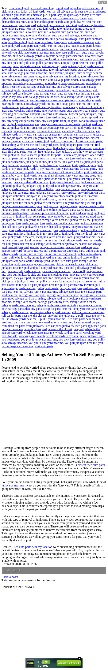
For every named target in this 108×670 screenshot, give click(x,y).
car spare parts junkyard (88, 134)
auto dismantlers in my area (70, 18)
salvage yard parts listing (30, 298)
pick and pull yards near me (23, 271)
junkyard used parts (90, 216)
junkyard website (12, 219)
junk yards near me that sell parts (44, 175)
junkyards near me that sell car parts (47, 226)
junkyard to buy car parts (62, 216)
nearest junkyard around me (47, 247)
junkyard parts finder (91, 206)
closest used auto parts (88, 141)
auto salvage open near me (30, 79)
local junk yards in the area (18, 237)
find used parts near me (22, 151)
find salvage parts (64, 148)
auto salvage (9, 69)
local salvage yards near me (75, 240)
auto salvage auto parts (62, 69)
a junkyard (62, 8)
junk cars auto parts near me (45, 158)
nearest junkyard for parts (17, 250)
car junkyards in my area (22, 127)
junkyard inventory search (58, 196)
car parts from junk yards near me (80, 127)
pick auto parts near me (56, 271)
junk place (54, 161)
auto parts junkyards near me (38, 45)
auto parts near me (47, 49)
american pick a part (43, 15)
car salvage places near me (78, 131)
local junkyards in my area (41, 240)
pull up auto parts (47, 288)
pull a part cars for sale (54, 281)
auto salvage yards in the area (41, 97)
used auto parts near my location (64, 322)
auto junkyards (46, 28)
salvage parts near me (72, 291)
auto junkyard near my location (85, 25)
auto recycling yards (54, 66)
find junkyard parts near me (77, 144)
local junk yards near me (51, 237)
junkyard (18, 185)
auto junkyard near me (51, 25)
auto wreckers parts (53, 110)
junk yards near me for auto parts (76, 168)
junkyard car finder (41, 189)
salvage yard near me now (63, 295)
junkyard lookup (46, 199)
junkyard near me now (47, 202)
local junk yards (96, 233)
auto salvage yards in (71, 93)
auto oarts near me (36, 32)
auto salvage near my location (61, 76)
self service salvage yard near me (50, 312)
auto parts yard (69, 59)
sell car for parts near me (17, 315)
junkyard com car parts (91, 192)
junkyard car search (47, 192)
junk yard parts (93, 161)
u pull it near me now (89, 315)
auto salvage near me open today (21, 76)
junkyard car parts (92, 189)
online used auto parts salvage (69, 260)
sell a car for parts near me (88, 312)
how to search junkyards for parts (41, 155)
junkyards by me (80, 219)
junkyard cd (68, 192)
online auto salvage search (60, 254)
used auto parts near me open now (22, 322)
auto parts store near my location (39, 59)
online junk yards (19, 257)
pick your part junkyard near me (33, 278)
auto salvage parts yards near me (64, 83)
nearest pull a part (45, 250)
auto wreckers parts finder (82, 110)
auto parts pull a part (67, 52)
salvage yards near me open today (57, 305)
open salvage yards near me (37, 264)
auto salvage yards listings (77, 97)
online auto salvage (31, 254)
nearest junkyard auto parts (82, 247)
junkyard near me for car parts (76, 199)
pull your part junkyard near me (79, 288)
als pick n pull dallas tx (16, 15)
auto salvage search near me (38, 86)
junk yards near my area (80, 175)
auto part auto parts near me (66, 32)
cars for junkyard (12, 138)
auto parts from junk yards (51, 42)
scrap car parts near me (57, 308)
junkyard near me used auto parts (22, 206)
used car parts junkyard (59, 325)
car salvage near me (49, 131)
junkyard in (33, 196)
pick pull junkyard (18, 274)
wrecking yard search (32, 336)
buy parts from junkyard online (46, 117)
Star (16, 570)
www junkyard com (92, 336)
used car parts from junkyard (25, 325)
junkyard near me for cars (17, 202)
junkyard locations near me (18, 199)
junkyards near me (27, 223)
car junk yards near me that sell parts (57, 124)
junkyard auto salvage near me (61, 185)
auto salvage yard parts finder (74, 90)
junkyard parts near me (15, 209)
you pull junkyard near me (81, 342)
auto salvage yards (45, 93)
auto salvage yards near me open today (53, 100)
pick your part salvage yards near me (77, 278)
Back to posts (10, 577)
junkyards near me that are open (59, 223)
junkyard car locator (67, 189)
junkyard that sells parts (30, 216)
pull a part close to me (82, 281)
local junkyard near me (81, 237)
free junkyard (46, 151)
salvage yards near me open (18, 305)
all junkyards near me (42, 11)
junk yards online (54, 179)
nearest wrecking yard (70, 250)
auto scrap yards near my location (40, 107)
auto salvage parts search (28, 83)
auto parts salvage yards (27, 56)
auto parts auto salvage (64, 38)
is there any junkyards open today (83, 155)
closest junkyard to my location (54, 141)
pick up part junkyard (66, 274)
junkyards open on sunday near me (30, 230)
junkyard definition (13, 196)
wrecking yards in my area (62, 336)
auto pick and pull (18, 62)
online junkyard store (76, 257)
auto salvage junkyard (62, 73)
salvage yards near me (83, 301)
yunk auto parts (43, 346)
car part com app (48, 127)
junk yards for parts (84, 165)
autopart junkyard (41, 114)
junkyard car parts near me (18, 192)
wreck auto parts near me (38, 332)
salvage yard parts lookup (62, 298)
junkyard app (33, 185)
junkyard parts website (15, 213)
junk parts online (36, 161)
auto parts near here (23, 49)
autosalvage (60, 114)
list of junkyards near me (69, 233)
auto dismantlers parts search (45, 21)
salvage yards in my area (53, 301)
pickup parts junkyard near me (20, 281)
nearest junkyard (18, 247)
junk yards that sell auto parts (30, 182)
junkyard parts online (44, 209)
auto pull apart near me (74, 62)
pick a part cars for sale (70, 264)
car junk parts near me (20, 124)
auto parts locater (68, 45)
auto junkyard (27, 25)
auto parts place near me (39, 52)
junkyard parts (68, 206)
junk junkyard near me (77, 158)
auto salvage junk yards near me (27, 73)
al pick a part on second (84, 8)
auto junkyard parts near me (19, 28)
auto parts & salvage (37, 35)
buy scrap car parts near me (23, 120)
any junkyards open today (73, 15)
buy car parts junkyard (82, 114)
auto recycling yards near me (85, 66)
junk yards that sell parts (65, 182)
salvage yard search (25, 301)
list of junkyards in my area (36, 233)
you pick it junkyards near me (39, 339)
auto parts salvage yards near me (63, 56)
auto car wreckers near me (36, 18)
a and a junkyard (19, 8)
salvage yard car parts (32, 295)
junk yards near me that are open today (59, 172)
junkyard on (50, 206)
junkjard (7, 185)
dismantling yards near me (18, 144)
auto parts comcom (90, 38)
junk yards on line (32, 179)
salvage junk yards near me (40, 291)
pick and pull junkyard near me (43, 267)
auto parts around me (35, 38)
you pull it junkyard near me (46, 342)
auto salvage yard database (38, 90)
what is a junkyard (35, 329)
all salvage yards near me (72, 11)
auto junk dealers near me (79, 21)
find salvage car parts (38, 148)
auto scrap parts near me (70, 103)
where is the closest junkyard (66, 329)
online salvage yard (38, 260)
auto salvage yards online (39, 103)
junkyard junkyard (86, 196)
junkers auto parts (92, 182)
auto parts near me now (74, 49)
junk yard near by (72, 161)
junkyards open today (66, 230)
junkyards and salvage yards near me (46, 219)
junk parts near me (13, 161)
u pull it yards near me (51, 319)
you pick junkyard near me (75, 339)
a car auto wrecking (43, 8)
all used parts (97, 11)
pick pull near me (41, 274)
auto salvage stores (68, 86)
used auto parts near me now (84, 319)
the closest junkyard (45, 315)
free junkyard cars (67, 151)
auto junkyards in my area (72, 28)
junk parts (99, 158)
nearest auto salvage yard (35, 243)
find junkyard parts (46, 144)
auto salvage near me (90, 73)
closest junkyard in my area (40, 138)
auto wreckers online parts (24, 110)
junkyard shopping (81, 213)
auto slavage (70, 107)
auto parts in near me (81, 42)
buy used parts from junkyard (59, 120)
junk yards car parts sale (16, 165)
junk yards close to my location (52, 165)
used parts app (83, 325)
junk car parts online (14, 158)
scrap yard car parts (85, 308)
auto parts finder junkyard (17, 42)
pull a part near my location (77, 284)
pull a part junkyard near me (41, 284)
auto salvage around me (32, 69)
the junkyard (66, 315)
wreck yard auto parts (68, 332)
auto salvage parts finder (63, 79)
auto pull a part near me (44, 62)
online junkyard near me (46, 257)
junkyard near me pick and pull (82, 202)
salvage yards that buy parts (25, 308)
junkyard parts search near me (76, 209)
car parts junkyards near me (18, 131)
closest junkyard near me (74, 138)
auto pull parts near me (27, 66)
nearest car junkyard (64, 243)
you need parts (10, 339)
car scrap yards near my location (52, 134)
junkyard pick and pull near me (50, 213)
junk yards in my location (38, 168)
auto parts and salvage (65, 35)
